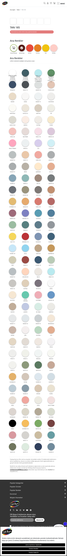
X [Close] (65, 524)
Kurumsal (13, 494)
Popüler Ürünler (15, 487)
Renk (18, 10)
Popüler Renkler (15, 490)
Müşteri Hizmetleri (16, 498)
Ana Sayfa (12, 10)
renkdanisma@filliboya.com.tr (19, 469)
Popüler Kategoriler (16, 483)
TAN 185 (24, 10)
